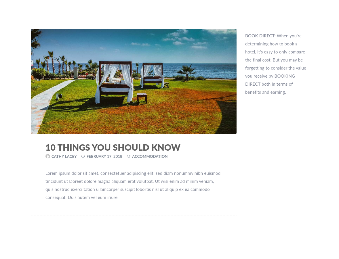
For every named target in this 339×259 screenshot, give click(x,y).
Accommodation (150, 156)
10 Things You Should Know (112, 147)
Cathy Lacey (64, 156)
